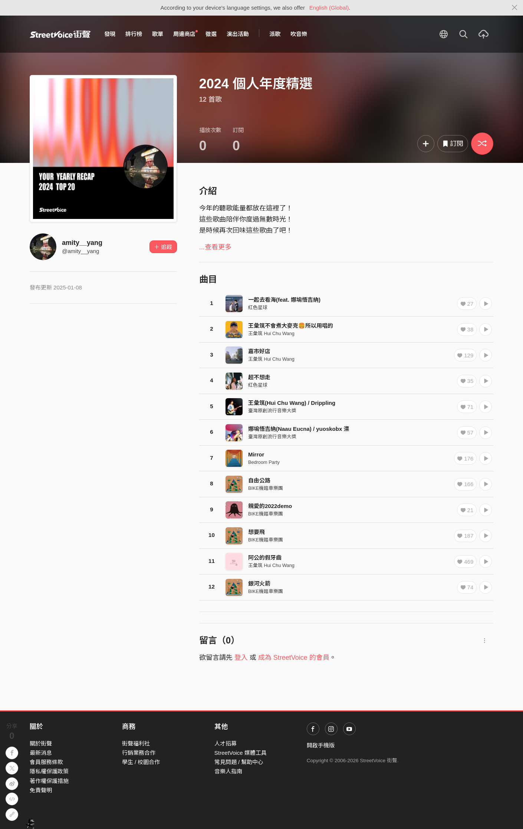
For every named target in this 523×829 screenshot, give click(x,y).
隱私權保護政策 (49, 771)
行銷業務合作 (138, 753)
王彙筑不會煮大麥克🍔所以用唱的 (290, 325)
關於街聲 (41, 743)
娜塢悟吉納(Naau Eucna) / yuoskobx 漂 (298, 429)
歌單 (157, 34)
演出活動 (238, 34)
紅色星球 (257, 307)
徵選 (211, 34)
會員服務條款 (46, 762)
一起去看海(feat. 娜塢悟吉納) (284, 299)
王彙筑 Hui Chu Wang (271, 333)
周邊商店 (185, 33)
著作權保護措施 (49, 781)
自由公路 (259, 480)
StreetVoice (60, 34)
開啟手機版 (321, 745)
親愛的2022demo (270, 506)
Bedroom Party (264, 462)
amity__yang (82, 242)
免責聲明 (41, 790)
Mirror (256, 454)
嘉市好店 (259, 351)
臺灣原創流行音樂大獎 (272, 410)
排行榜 (133, 34)
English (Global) (329, 7)
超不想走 (259, 377)
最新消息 (41, 753)
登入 (241, 657)
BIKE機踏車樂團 (265, 488)
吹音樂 (298, 34)
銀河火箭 (259, 583)
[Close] (514, 7)
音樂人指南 (228, 771)
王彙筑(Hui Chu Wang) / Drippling (291, 403)
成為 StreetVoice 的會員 (293, 657)
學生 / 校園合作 (141, 762)
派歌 (274, 34)
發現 (109, 34)
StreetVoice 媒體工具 (240, 753)
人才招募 (225, 743)
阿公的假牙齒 (265, 557)
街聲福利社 (136, 743)
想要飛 (256, 532)
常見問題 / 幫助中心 (239, 762)
